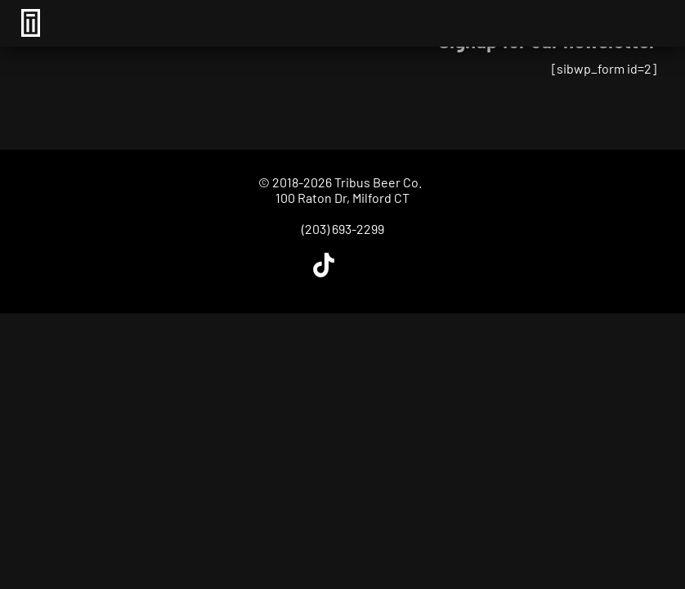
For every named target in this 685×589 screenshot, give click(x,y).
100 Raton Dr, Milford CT (342, 197)
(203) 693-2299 (343, 228)
